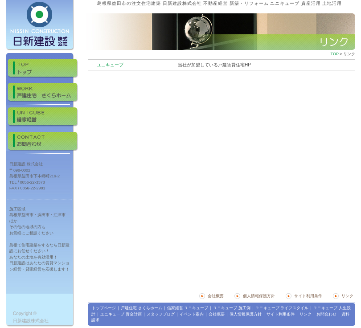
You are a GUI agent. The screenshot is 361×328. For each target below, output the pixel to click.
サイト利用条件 (308, 296)
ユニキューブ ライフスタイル (282, 308)
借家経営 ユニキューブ (188, 308)
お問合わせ (326, 314)
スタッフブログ (161, 314)
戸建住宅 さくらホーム (141, 308)
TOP (335, 54)
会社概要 (216, 296)
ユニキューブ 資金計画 (121, 314)
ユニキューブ (110, 64)
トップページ (104, 308)
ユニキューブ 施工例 (231, 308)
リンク (347, 296)
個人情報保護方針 (259, 296)
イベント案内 (192, 314)
